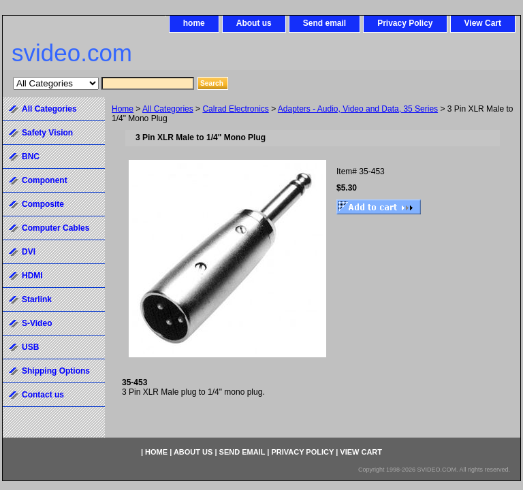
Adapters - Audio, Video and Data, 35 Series (358, 109)
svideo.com (72, 52)
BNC (30, 156)
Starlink (37, 299)
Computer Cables (55, 228)
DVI (28, 252)
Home (122, 109)
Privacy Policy (404, 23)
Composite (43, 204)
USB (30, 347)
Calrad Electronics (235, 109)
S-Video (37, 323)
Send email (324, 23)
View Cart (482, 23)
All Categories (167, 109)
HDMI (32, 275)
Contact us (43, 394)
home (194, 23)
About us (254, 23)
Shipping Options (56, 371)
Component (44, 180)
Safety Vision (47, 132)
